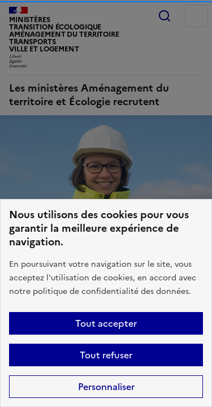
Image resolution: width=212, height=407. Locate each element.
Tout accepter (106, 323)
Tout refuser (106, 355)
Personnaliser (106, 386)
